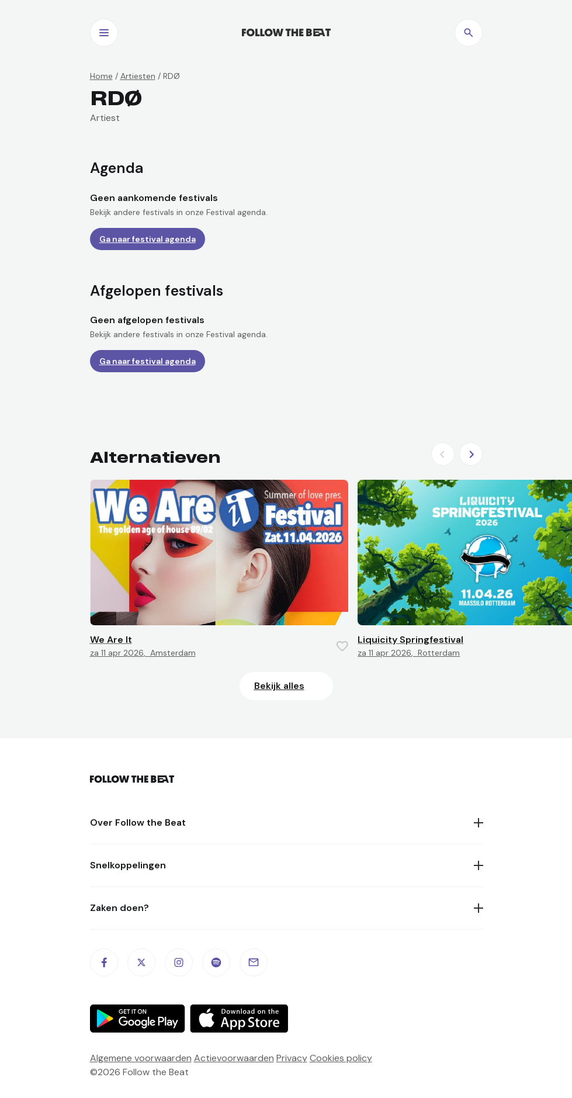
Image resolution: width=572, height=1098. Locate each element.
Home (101, 76)
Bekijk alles (279, 686)
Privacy (291, 1058)
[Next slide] (471, 454)
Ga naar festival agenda (147, 239)
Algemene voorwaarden (141, 1058)
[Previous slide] (443, 454)
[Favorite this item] (342, 646)
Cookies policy (341, 1058)
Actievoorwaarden (234, 1058)
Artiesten (137, 76)
